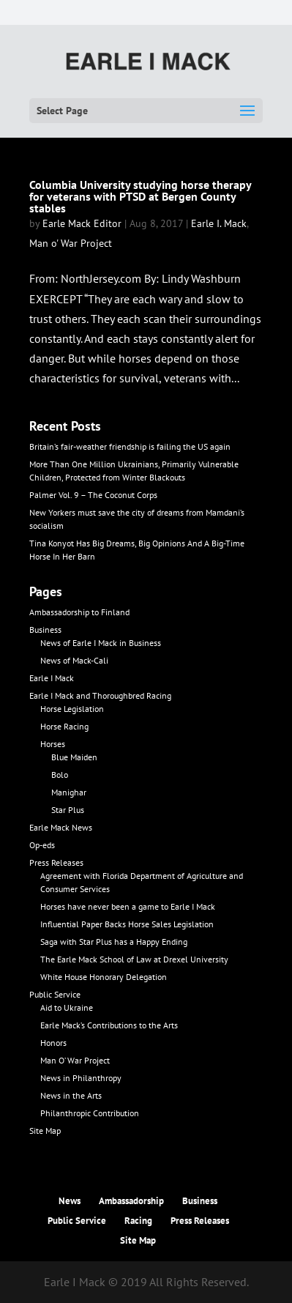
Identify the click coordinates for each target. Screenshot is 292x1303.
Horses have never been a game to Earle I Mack (127, 906)
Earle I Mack (51, 677)
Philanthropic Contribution (89, 1112)
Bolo (59, 774)
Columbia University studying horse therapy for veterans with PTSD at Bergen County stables (140, 196)
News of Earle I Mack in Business (100, 642)
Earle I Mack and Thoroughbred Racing (100, 695)
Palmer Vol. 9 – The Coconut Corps (93, 494)
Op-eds (42, 844)
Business (45, 629)
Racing (138, 1220)
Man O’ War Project (75, 1060)
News (70, 1201)
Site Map (45, 1130)
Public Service (55, 994)
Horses (52, 743)
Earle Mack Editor (81, 223)
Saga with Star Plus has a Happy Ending (113, 941)
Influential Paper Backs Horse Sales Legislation (127, 923)
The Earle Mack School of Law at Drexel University (134, 959)
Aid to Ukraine (66, 1007)
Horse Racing (64, 726)
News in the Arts (71, 1095)
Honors (53, 1042)
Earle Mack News (60, 827)
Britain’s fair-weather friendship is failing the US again (130, 446)
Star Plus (67, 809)
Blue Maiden (74, 756)
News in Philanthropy (80, 1077)
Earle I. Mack (219, 223)
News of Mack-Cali (74, 660)
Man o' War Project (70, 243)
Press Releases (56, 862)
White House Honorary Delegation (103, 976)
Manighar (68, 792)
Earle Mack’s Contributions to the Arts (109, 1025)
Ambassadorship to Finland (79, 611)
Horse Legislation (72, 708)
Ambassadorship (131, 1201)
